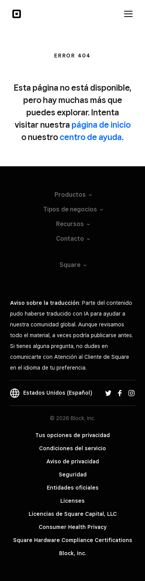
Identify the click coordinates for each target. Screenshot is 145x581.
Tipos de (72, 209)
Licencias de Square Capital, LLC (73, 514)
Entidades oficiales (73, 488)
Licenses (72, 501)
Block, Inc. (72, 553)
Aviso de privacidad (72, 461)
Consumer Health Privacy (72, 527)
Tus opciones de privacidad (72, 435)
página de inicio (101, 125)
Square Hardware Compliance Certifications (72, 540)
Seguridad (73, 474)
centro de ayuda (91, 137)
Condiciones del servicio (72, 448)
